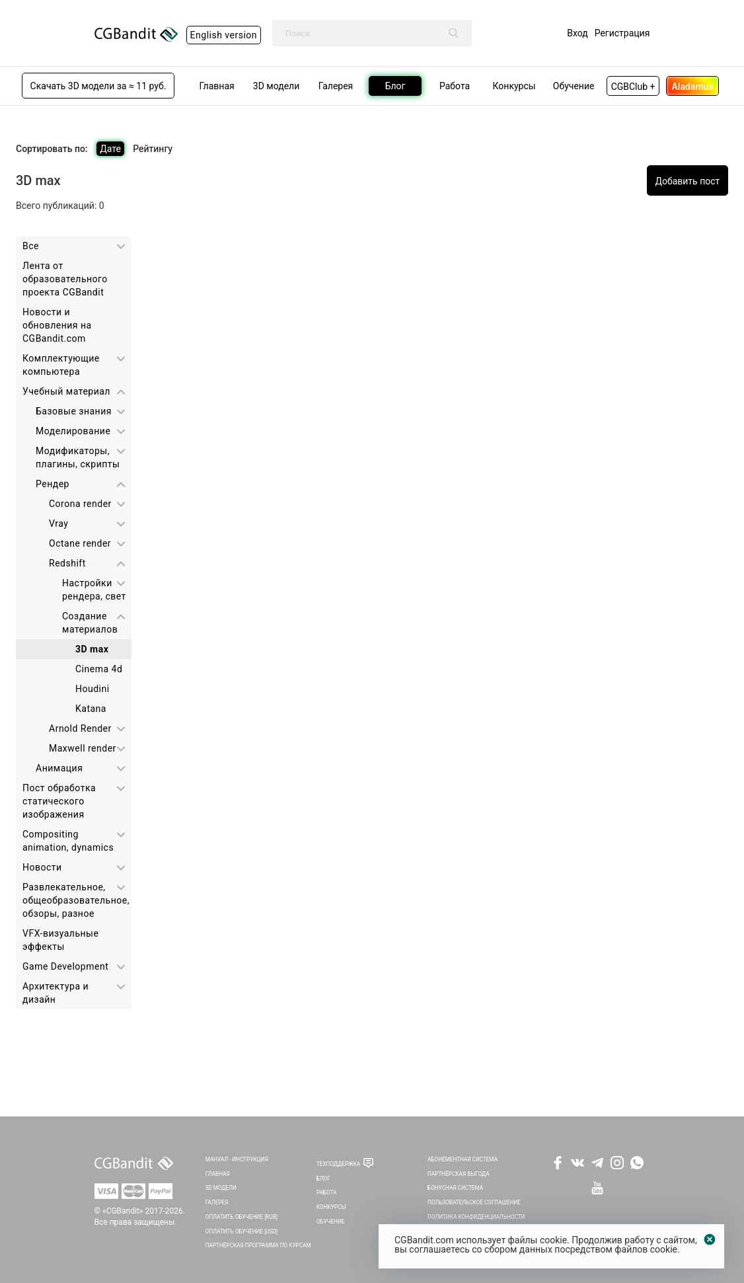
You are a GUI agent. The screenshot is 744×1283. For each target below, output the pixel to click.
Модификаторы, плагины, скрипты (78, 457)
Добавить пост (687, 181)
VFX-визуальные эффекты (60, 940)
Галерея (217, 1202)
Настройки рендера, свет (94, 590)
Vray (58, 523)
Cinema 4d (98, 669)
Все (30, 246)
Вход (577, 33)
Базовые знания (74, 411)
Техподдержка (338, 1164)
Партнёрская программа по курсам (258, 1245)
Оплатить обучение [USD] (241, 1231)
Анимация (59, 768)
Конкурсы (331, 1207)
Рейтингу (152, 148)
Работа (326, 1192)
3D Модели (221, 1188)
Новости (42, 867)
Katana (90, 708)
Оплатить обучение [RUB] (241, 1217)
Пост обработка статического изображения (59, 801)
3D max (91, 649)
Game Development (65, 966)
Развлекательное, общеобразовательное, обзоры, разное (76, 900)
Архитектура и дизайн (55, 993)
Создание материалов (90, 623)
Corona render (80, 503)
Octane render (80, 543)
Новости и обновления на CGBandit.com (57, 325)
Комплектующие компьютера (61, 365)
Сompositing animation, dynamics (68, 841)
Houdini (92, 688)
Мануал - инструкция (236, 1159)
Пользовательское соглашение (474, 1202)
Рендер (52, 484)
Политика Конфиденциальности (476, 1217)
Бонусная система (455, 1188)
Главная (217, 1174)
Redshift (67, 563)
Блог (323, 1178)
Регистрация (622, 33)
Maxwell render (82, 748)
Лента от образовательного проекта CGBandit (65, 278)
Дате (110, 148)
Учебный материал (66, 391)
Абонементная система (463, 1159)
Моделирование (73, 431)
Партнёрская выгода (459, 1174)
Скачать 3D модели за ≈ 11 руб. (98, 86)
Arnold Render (80, 728)
